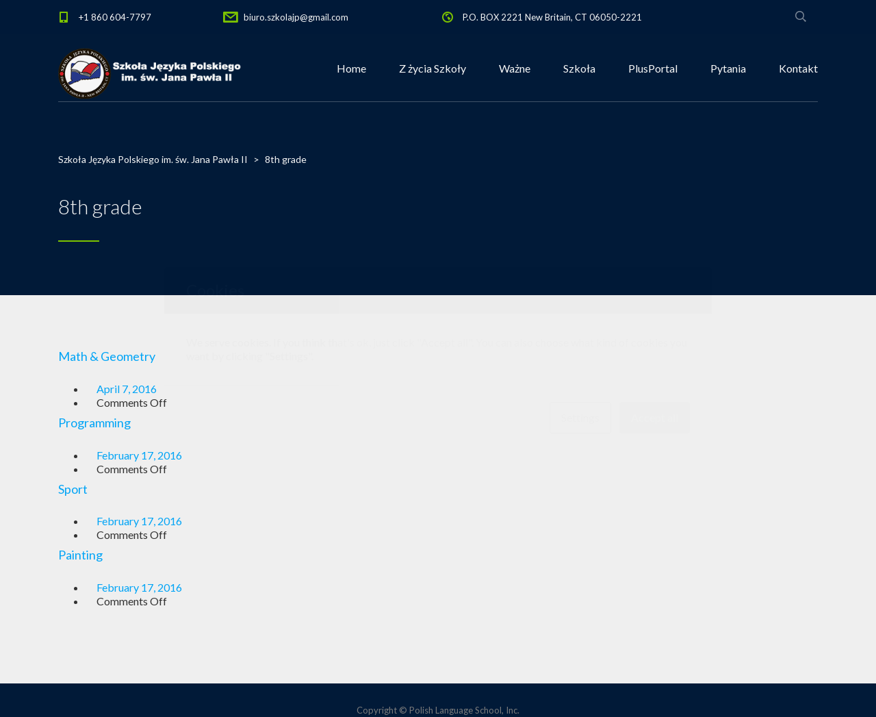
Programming (94, 422)
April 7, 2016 (126, 388)
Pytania (728, 68)
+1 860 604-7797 (115, 17)
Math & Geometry (106, 356)
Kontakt (798, 68)
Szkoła (579, 68)
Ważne (514, 68)
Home (351, 68)
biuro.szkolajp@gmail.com (296, 17)
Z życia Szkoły (432, 68)
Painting (80, 554)
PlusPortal (653, 68)
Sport (73, 488)
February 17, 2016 (139, 455)
